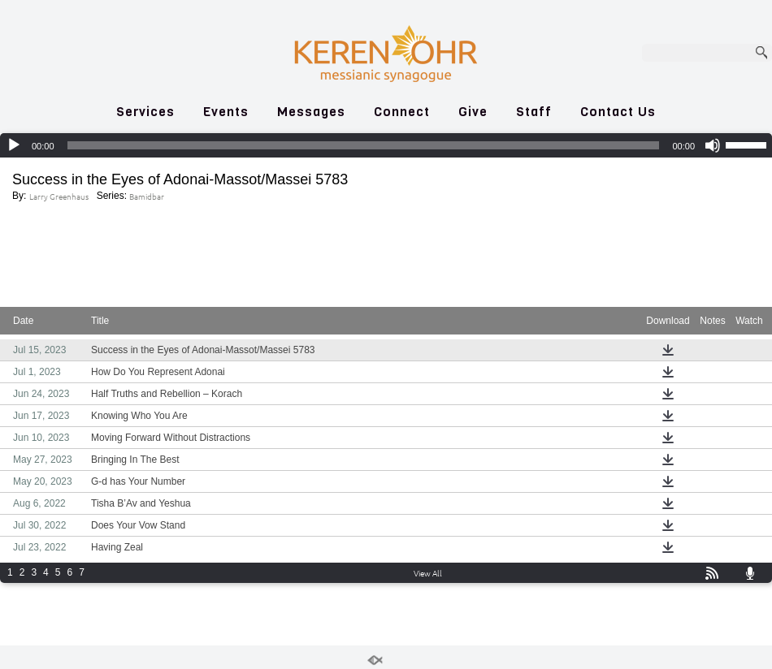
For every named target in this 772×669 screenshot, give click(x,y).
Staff (534, 111)
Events (226, 111)
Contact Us (618, 111)
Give (473, 111)
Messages (311, 111)
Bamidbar (146, 196)
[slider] (363, 145)
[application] (386, 145)
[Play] (14, 145)
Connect (402, 111)
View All (428, 573)
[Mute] (713, 145)
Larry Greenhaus (59, 196)
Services (145, 111)
